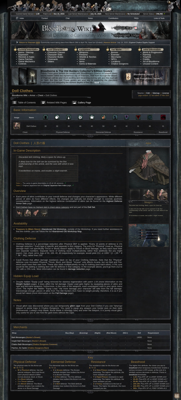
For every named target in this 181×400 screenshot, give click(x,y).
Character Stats (55, 54)
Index (22, 18)
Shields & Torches (87, 57)
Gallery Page (84, 102)
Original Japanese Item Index (55, 185)
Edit (148, 93)
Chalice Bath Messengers (22, 344)
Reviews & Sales (26, 57)
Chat (67, 18)
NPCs (114, 59)
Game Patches (26, 59)
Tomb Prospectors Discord (147, 78)
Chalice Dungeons (119, 64)
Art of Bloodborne (151, 61)
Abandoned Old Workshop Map (66, 231)
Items (82, 61)
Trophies (147, 57)
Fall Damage (61, 293)
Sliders (51, 61)
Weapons (83, 52)
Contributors (113, 18)
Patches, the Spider (19, 348)
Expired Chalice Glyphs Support (142, 42)
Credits (146, 59)
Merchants (116, 57)
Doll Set (91, 207)
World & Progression (152, 52)
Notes (90, 18)
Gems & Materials (87, 64)
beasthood (133, 368)
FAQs (136, 18)
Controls (22, 64)
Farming (147, 54)
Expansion (23, 54)
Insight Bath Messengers (21, 341)
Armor (82, 59)
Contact (45, 18)
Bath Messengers (19, 337)
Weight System (23, 284)
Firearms (83, 54)
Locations (115, 61)
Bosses (114, 52)
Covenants (53, 59)
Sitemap (30, 52)
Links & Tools (159, 18)
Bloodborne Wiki (19, 95)
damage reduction (76, 269)
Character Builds (55, 57)
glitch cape (75, 306)
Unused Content (150, 64)
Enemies (115, 54)
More (96, 82)
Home (21, 52)
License (165, 93)
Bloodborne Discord (144, 74)
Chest (40, 95)
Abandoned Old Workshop (53, 229)
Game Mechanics (27, 61)
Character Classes (56, 52)
